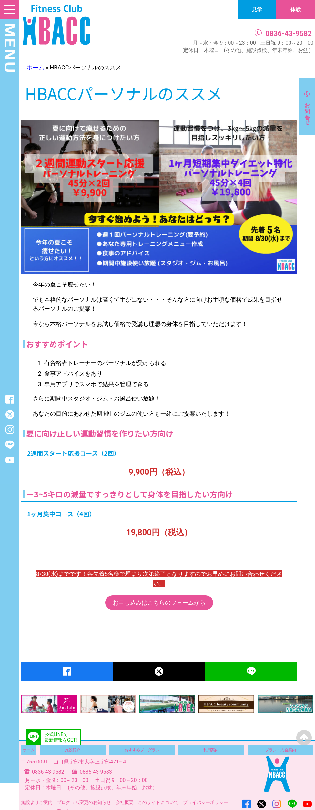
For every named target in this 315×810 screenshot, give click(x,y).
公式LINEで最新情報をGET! (61, 737)
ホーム (35, 67)
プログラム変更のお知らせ (84, 802)
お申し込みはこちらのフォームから (159, 602)
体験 (295, 9)
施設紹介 (72, 750)
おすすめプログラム (142, 750)
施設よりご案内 (37, 802)
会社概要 (125, 802)
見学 (257, 9)
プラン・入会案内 (280, 750)
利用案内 (211, 750)
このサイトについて (158, 802)
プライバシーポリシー (205, 802)
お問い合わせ (307, 110)
